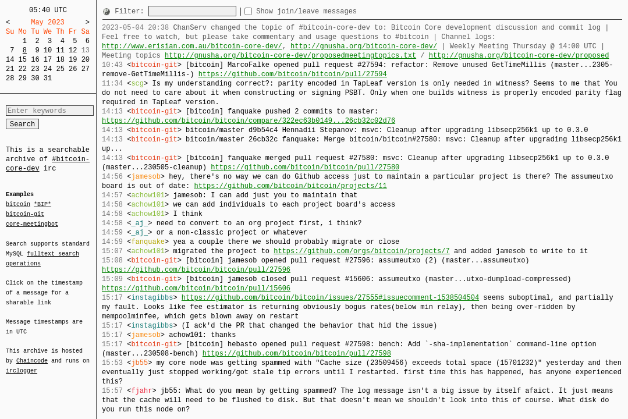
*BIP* (42, 205)
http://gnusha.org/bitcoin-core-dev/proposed (519, 56)
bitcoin (18, 205)
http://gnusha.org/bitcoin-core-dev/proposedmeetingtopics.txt (290, 56)
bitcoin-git (25, 214)
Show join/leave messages (327, 11)
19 (73, 60)
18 (60, 60)
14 (10, 60)
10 (48, 50)
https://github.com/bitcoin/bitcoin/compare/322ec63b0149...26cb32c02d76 (248, 121)
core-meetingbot (32, 223)
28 (10, 78)
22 (23, 69)
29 (23, 78)
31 (48, 78)
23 (35, 69)
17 (48, 60)
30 (35, 78)
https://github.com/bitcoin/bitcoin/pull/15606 (196, 288)
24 (48, 69)
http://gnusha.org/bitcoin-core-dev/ (363, 46)
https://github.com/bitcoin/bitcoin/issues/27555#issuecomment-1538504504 (330, 298)
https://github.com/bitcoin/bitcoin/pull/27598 (297, 353)
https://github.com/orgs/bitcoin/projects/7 (361, 251)
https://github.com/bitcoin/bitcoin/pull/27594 (292, 74)
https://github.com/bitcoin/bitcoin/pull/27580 (305, 167)
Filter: (131, 11)
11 (60, 50)
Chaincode (32, 354)
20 (85, 60)
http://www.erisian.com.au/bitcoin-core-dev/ (192, 46)
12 (73, 50)
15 (23, 60)
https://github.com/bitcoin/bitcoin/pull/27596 (196, 270)
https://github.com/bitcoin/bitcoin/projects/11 (290, 186)
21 (10, 69)
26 (73, 69)
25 (60, 69)
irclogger (21, 363)
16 (35, 60)
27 (85, 69)
